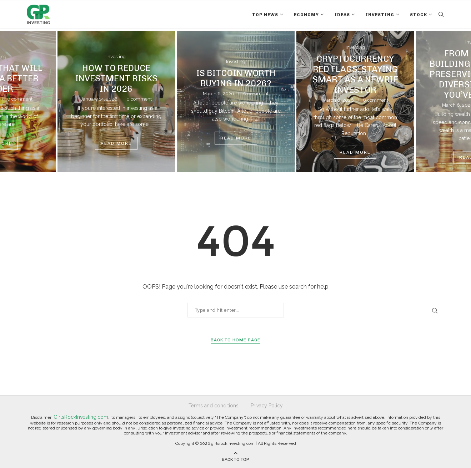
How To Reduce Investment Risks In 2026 (116, 78)
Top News (265, 14)
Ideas (342, 14)
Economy (306, 14)
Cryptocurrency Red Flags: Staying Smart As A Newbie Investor (355, 74)
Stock (418, 14)
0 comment (19, 99)
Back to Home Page (235, 339)
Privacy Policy (267, 405)
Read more (116, 143)
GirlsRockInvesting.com (81, 417)
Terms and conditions (214, 405)
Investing (380, 14)
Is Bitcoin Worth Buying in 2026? (236, 78)
